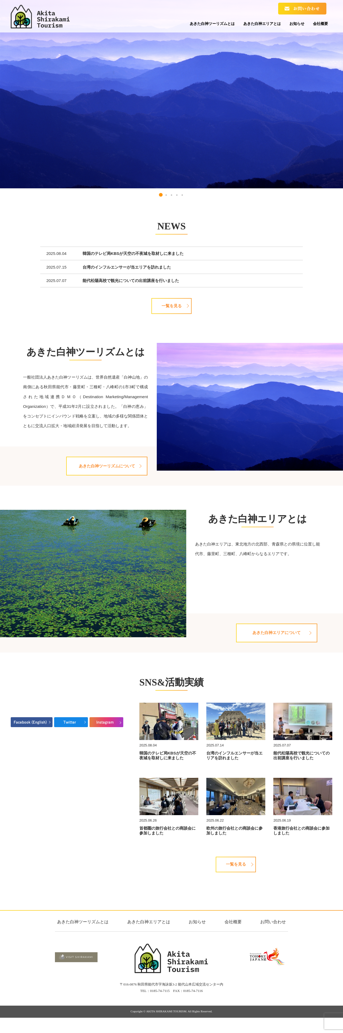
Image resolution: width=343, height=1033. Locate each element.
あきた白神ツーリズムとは (193, 25)
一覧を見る (172, 306)
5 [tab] (182, 195)
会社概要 (318, 25)
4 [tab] (177, 195)
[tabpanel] (171, 94)
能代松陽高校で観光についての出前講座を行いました (131, 280)
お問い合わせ (273, 934)
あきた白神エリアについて (276, 640)
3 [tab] (171, 195)
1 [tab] (160, 195)
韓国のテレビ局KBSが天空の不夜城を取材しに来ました (133, 253)
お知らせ (290, 25)
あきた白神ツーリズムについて (106, 468)
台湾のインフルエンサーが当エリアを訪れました (127, 267)
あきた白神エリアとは (250, 25)
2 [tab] (166, 195)
